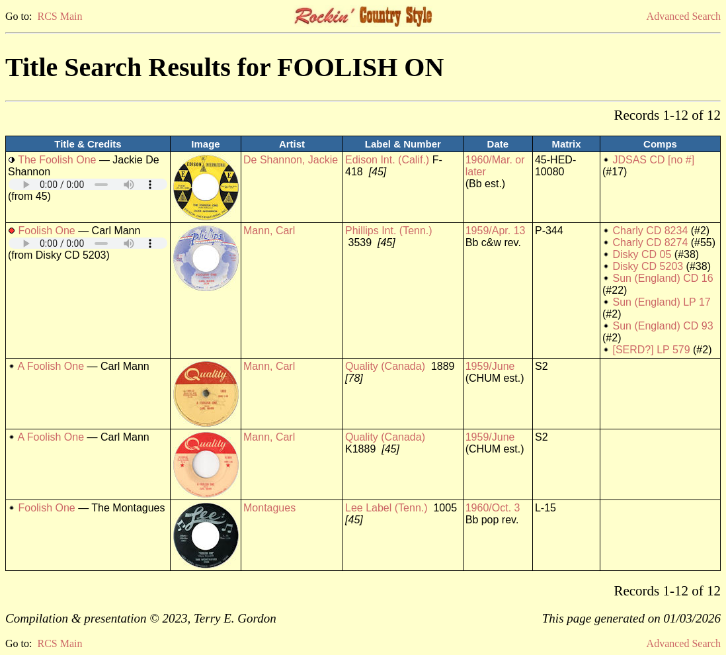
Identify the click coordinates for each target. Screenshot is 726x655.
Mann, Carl (269, 230)
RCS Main (59, 16)
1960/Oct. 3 (492, 507)
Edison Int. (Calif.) (387, 159)
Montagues (269, 507)
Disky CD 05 (641, 254)
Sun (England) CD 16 (662, 278)
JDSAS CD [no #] (653, 159)
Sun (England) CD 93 (662, 325)
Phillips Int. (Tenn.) (388, 230)
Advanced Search (684, 16)
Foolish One (46, 230)
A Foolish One (51, 366)
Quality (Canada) (385, 366)
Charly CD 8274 (650, 242)
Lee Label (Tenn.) (386, 507)
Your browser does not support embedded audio (88, 184)
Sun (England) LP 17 (661, 302)
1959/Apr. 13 (495, 230)
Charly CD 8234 (650, 230)
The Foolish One (57, 159)
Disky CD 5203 (647, 266)
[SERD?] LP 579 (651, 349)
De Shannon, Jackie (290, 159)
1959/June (490, 366)
